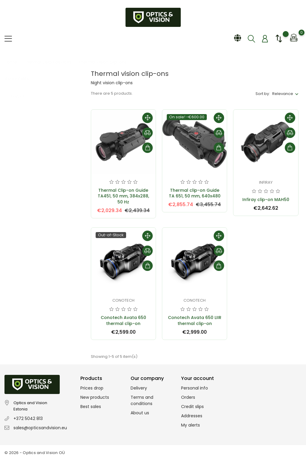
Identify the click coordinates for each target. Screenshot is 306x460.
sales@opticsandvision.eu (40, 428)
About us (140, 413)
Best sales (90, 407)
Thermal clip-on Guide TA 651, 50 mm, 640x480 (195, 193)
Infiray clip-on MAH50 (265, 200)
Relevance (282, 93)
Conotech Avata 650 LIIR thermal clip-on (194, 320)
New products (94, 397)
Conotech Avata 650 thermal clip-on (123, 320)
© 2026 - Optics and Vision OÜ (34, 453)
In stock (21, 90)
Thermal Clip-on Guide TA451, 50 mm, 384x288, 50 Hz (123, 196)
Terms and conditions (142, 400)
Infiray (266, 182)
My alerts (190, 425)
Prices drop (91, 388)
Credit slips (192, 407)
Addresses (191, 416)
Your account (197, 378)
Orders (188, 397)
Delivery (139, 388)
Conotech (123, 300)
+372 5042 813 (28, 418)
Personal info (194, 388)
